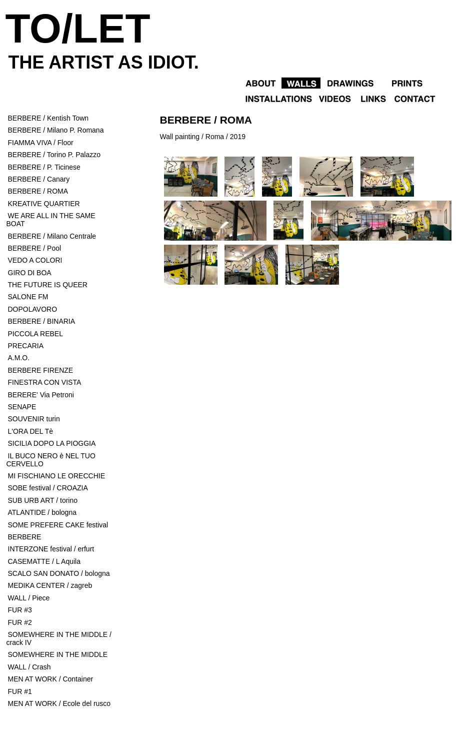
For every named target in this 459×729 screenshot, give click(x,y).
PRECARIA (26, 346)
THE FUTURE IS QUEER (48, 285)
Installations (278, 98)
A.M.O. (19, 358)
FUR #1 (20, 691)
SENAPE (23, 407)
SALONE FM (28, 297)
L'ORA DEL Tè (31, 431)
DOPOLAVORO (33, 309)
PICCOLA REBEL (36, 334)
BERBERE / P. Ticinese (44, 167)
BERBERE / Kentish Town (48, 118)
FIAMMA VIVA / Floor (41, 143)
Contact (423, 98)
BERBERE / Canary (39, 179)
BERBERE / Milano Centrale (52, 236)
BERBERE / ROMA (38, 191)
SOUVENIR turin (34, 419)
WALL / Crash (29, 667)
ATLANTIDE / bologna (42, 512)
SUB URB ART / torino (43, 500)
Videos (334, 98)
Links (372, 98)
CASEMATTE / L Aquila (44, 561)
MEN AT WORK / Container (51, 679)
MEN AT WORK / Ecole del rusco (59, 703)
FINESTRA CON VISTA (45, 382)
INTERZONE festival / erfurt (51, 549)
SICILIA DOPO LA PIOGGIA (52, 443)
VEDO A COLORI (36, 260)
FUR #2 (20, 622)
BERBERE (25, 537)
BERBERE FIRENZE (41, 370)
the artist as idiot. (103, 62)
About (261, 82)
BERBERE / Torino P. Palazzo (54, 155)
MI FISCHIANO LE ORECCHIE (56, 476)
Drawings (351, 82)
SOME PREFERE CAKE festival (58, 525)
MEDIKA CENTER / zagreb (50, 585)
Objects (404, 82)
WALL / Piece (29, 598)
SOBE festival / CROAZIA (48, 488)
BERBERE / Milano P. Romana (56, 130)
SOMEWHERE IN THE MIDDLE (58, 654)
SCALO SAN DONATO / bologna (59, 573)
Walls (301, 82)
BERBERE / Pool (35, 248)
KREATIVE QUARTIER (44, 204)
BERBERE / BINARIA (42, 321)
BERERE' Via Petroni (41, 395)
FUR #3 (20, 610)
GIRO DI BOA (30, 273)
